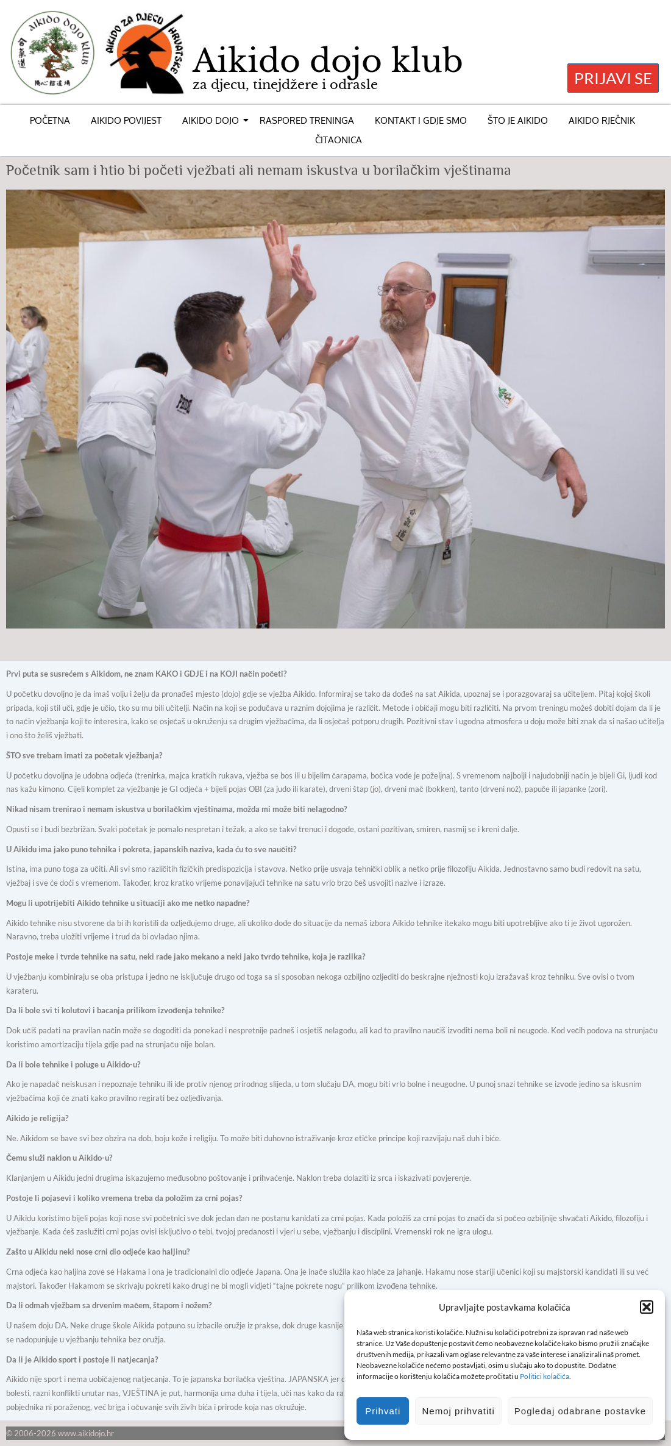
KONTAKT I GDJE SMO (421, 120)
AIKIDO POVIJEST (126, 120)
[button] (647, 1307)
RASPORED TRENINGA (307, 120)
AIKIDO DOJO (212, 120)
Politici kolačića (544, 1376)
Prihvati (382, 1411)
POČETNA (50, 120)
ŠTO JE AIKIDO (518, 120)
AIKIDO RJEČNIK (602, 120)
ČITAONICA (338, 140)
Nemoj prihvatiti (458, 1411)
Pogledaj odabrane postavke (580, 1411)
